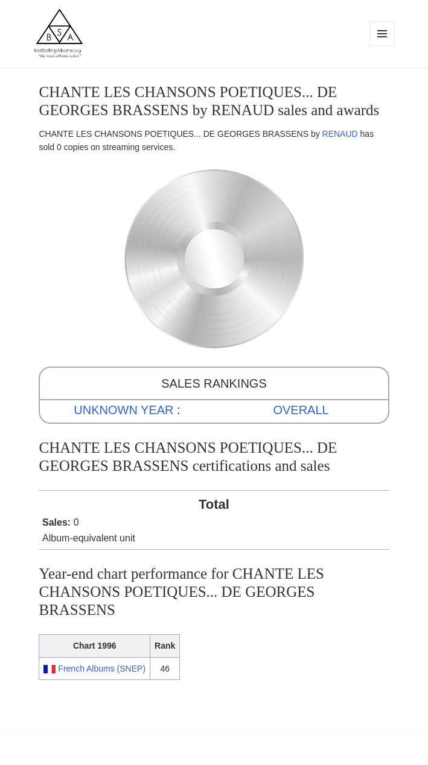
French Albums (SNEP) (101, 668)
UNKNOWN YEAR (123, 410)
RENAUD (340, 134)
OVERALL (300, 410)
